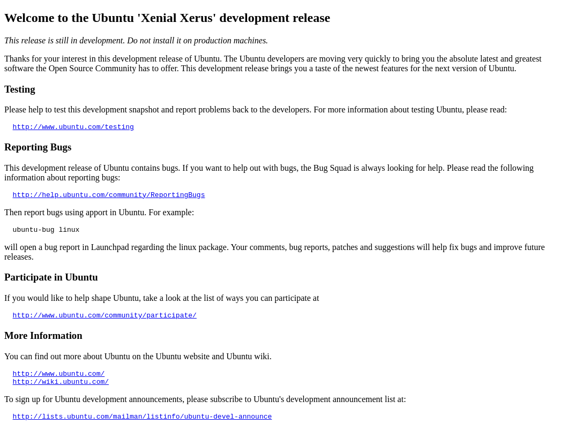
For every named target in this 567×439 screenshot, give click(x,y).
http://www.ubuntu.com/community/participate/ (105, 321)
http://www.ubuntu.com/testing (73, 128)
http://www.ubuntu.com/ (59, 381)
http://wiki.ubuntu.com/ (61, 391)
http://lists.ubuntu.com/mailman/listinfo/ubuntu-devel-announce (142, 427)
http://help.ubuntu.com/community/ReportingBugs (109, 197)
